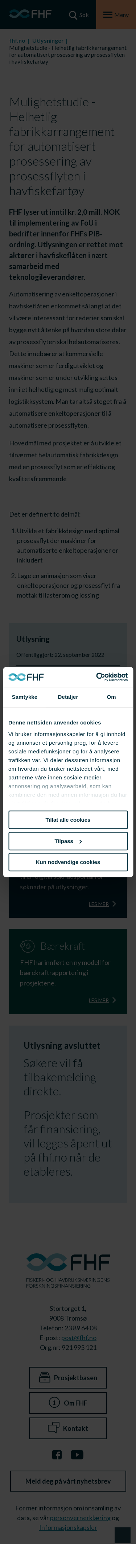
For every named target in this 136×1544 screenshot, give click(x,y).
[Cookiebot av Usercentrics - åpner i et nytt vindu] (97, 677)
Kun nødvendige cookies (68, 862)
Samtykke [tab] (24, 697)
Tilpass (68, 841)
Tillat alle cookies (68, 820)
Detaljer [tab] (68, 697)
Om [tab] (111, 697)
